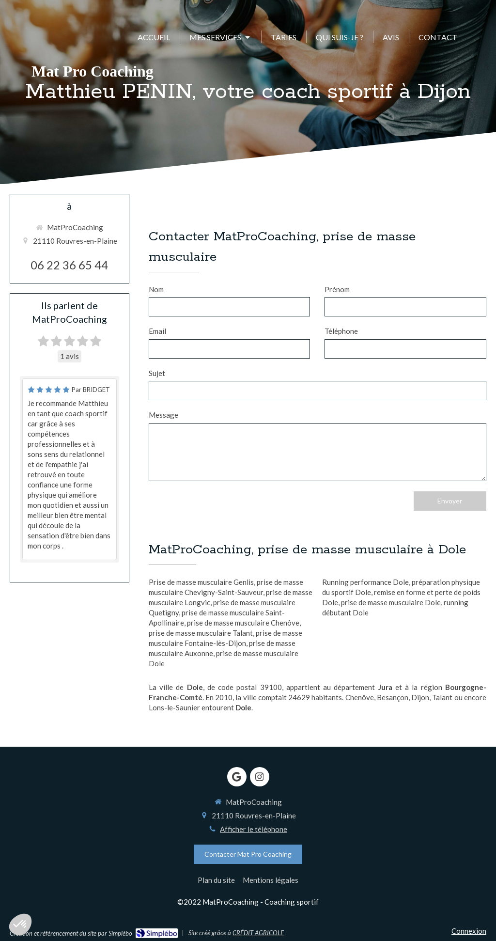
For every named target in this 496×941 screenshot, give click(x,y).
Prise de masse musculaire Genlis (201, 582)
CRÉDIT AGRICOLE (258, 933)
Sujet (157, 373)
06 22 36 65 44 (69, 265)
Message (163, 414)
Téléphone (341, 331)
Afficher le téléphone (253, 829)
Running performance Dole (365, 582)
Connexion (468, 930)
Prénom (337, 289)
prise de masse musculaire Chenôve (243, 622)
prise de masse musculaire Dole (391, 602)
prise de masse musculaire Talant (201, 632)
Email (157, 331)
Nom (156, 289)
